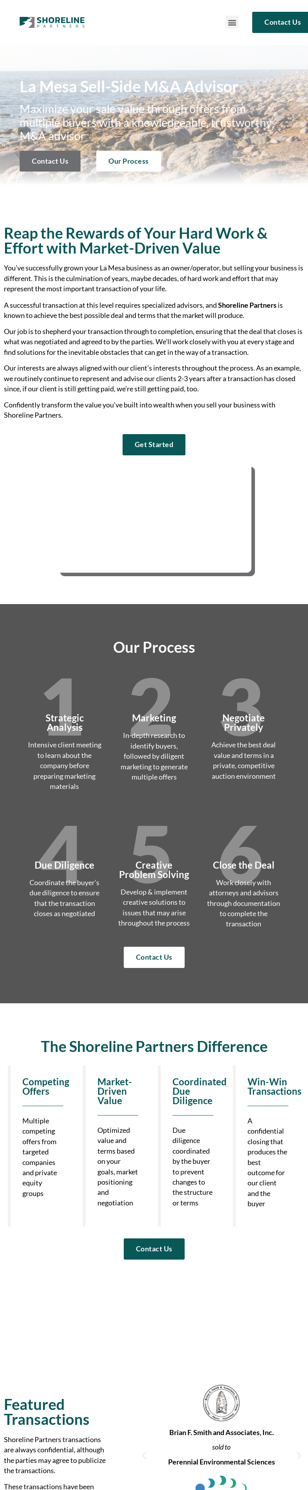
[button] (232, 22)
